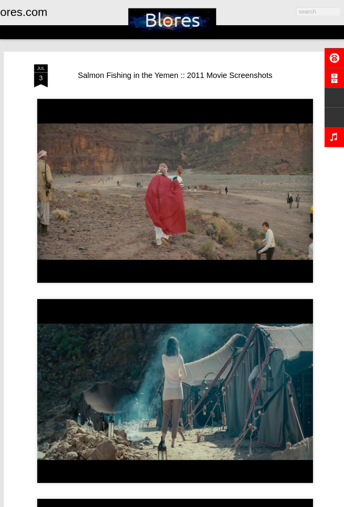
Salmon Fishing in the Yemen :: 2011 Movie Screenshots (175, 75)
